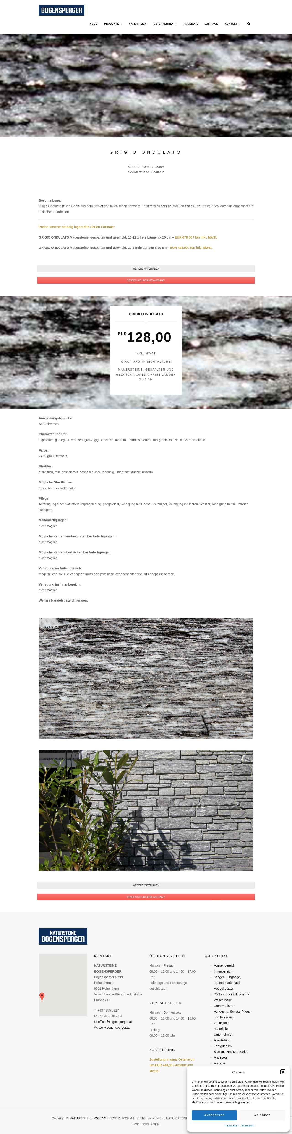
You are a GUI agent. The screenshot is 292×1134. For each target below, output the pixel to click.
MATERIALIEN (138, 24)
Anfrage (219, 1063)
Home (93, 24)
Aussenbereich (224, 965)
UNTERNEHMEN (164, 24)
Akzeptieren (214, 1115)
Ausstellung (222, 1040)
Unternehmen (223, 1034)
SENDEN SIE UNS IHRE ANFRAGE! (146, 280)
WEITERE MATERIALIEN (145, 269)
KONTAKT (231, 24)
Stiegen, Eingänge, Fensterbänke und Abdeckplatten (227, 982)
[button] (283, 1072)
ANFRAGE (211, 24)
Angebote (221, 1057)
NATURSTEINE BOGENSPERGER (94, 1118)
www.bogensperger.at (114, 1027)
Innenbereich (223, 971)
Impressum (231, 1125)
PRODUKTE (111, 24)
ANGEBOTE (191, 24)
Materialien (221, 1028)
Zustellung (221, 1023)
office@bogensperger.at (115, 1022)
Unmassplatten (224, 1006)
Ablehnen (262, 1115)
